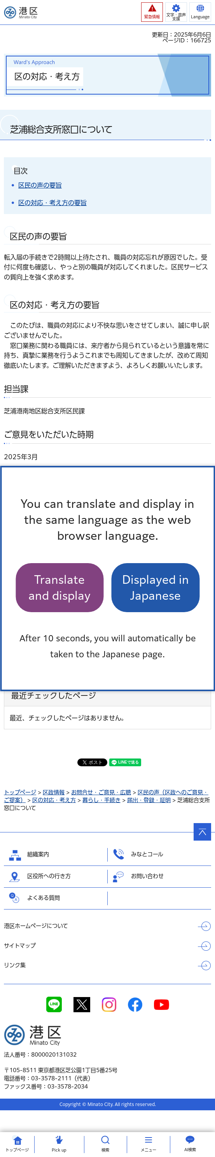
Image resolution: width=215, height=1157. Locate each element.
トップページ (20, 792)
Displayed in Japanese (155, 587)
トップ (17, 1150)
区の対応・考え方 (54, 800)
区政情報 (54, 792)
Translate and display (59, 587)
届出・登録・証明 (149, 800)
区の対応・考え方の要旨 (52, 203)
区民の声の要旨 (40, 185)
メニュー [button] (148, 1150)
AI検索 (190, 1150)
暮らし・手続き (101, 800)
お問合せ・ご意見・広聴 (101, 792)
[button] (152, 12)
